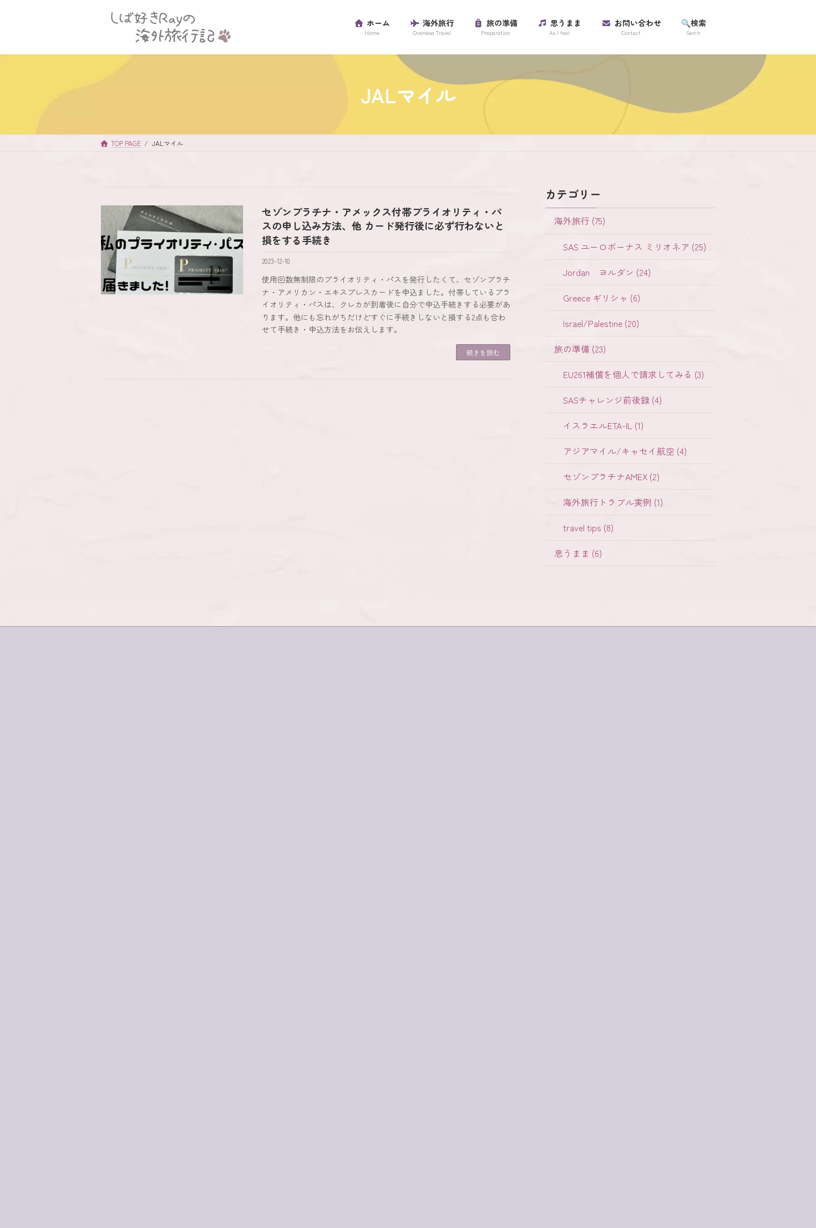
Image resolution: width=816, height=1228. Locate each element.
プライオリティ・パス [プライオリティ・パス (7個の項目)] (248, 1083)
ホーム (122, 734)
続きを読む (483, 352)
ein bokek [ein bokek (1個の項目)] (127, 878)
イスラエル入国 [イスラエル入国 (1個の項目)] (138, 916)
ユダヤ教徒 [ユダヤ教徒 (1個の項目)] (244, 1101)
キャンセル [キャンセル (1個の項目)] (187, 953)
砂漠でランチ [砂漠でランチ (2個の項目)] (199, 1156)
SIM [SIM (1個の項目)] (117, 897)
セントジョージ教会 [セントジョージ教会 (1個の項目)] (146, 1045)
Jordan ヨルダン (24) (606, 271)
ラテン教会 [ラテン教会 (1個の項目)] (179, 1119)
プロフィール (132, 792)
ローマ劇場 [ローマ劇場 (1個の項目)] (130, 1138)
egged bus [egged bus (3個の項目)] (238, 860)
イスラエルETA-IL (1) (602, 425)
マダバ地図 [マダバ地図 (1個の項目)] (130, 1101)
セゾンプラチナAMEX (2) (610, 476)
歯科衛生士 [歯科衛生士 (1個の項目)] (244, 1138)
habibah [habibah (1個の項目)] (174, 878)
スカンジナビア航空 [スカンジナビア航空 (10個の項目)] (146, 1008)
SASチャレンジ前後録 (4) (611, 400)
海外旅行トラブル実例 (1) (612, 502)
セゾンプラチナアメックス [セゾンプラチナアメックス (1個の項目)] (157, 1027)
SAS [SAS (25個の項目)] (256, 878)
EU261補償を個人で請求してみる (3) (632, 374)
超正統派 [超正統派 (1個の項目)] (126, 1175)
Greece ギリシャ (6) (601, 297)
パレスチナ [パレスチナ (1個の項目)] (130, 1083)
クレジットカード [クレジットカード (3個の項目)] (142, 971)
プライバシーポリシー (146, 773)
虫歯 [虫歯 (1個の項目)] (248, 1156)
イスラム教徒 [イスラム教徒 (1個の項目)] (207, 916)
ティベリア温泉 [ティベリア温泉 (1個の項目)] (138, 1064)
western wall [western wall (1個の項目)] (161, 897)
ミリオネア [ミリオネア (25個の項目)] (187, 1101)
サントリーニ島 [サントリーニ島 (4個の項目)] (195, 990)
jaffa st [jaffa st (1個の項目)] (218, 878)
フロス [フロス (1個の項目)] (179, 1083)
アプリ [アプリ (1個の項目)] (212, 897)
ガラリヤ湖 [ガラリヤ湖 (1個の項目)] (130, 953)
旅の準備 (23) (579, 348)
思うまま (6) (577, 553)
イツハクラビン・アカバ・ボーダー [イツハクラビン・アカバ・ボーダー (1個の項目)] (173, 934)
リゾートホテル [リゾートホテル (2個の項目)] (244, 1119)
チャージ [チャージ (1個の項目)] (214, 1045)
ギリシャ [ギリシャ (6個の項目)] (240, 953)
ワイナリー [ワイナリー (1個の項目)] (187, 1138)
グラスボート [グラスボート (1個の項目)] (214, 971)
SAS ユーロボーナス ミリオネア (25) (634, 246)
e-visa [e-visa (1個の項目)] (193, 860)
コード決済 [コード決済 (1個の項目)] (130, 990)
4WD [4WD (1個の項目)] (118, 860)
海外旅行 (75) (579, 220)
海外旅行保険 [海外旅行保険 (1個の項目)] (134, 1156)
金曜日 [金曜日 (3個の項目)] (172, 1175)
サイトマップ (132, 753)
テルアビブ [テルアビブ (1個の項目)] (203, 1064)
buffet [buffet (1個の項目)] (154, 860)
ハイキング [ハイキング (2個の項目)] (260, 1064)
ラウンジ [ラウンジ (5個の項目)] (126, 1119)
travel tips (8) (587, 527)
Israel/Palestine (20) (600, 322)
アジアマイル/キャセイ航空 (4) (624, 451)
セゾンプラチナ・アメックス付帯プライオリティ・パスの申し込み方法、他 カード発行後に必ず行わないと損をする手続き (383, 225)
